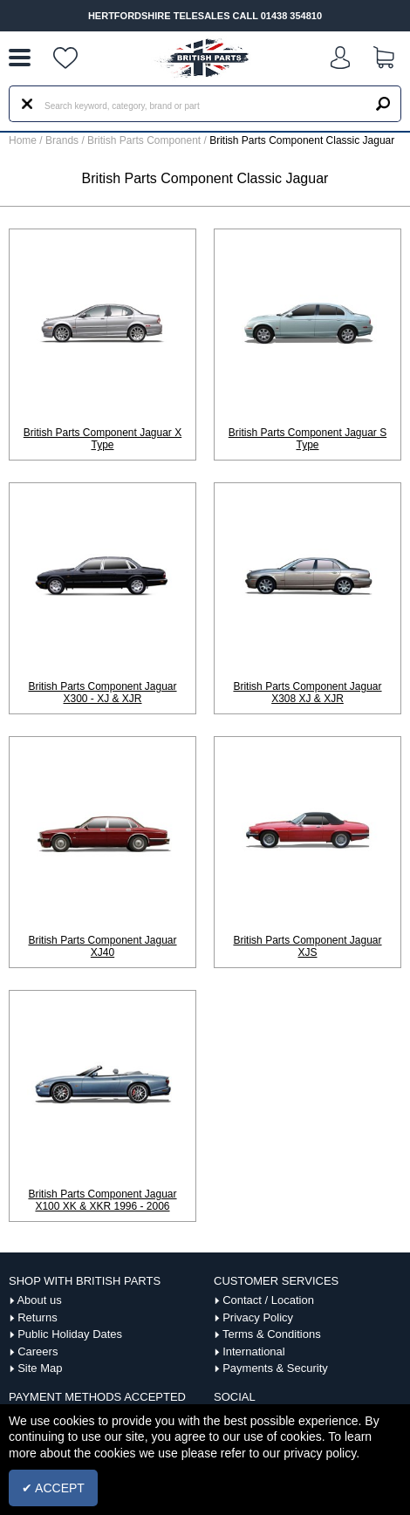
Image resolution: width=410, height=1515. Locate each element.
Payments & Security (275, 1368)
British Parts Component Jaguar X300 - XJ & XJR (102, 692)
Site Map (39, 1368)
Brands (62, 140)
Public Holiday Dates (69, 1334)
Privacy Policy (257, 1317)
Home (23, 140)
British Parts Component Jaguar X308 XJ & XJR (307, 692)
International (253, 1351)
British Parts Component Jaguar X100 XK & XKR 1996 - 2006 (102, 1200)
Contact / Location (268, 1300)
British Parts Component (145, 140)
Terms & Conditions (271, 1334)
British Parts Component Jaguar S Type (307, 439)
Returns (37, 1317)
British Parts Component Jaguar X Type (102, 439)
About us (39, 1300)
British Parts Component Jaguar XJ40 (102, 946)
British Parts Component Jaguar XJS (307, 946)
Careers (37, 1351)
